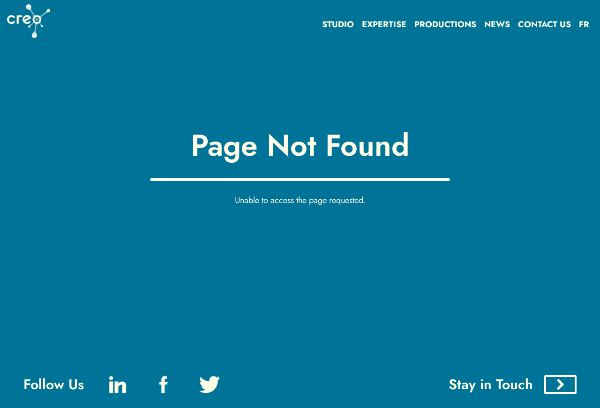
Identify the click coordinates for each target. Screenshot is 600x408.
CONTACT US (544, 24)
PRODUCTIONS (445, 24)
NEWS (497, 24)
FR (584, 24)
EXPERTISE (384, 24)
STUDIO (338, 24)
